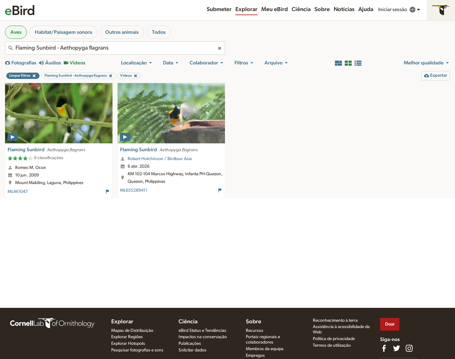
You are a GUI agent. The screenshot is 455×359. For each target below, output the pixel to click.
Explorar (246, 9)
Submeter (219, 9)
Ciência (301, 9)
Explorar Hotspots (128, 343)
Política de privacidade (334, 339)
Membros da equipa (264, 349)
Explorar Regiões (127, 337)
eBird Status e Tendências (202, 330)
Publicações (190, 343)
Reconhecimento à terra (335, 320)
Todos (159, 32)
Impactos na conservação (203, 337)
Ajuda (365, 9)
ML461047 (18, 191)
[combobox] (115, 48)
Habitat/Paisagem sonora (63, 32)
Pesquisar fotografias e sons (137, 350)
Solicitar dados (192, 350)
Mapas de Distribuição (132, 330)
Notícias (344, 9)
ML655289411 (133, 190)
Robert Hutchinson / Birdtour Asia (160, 159)
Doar (390, 324)
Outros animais (122, 32)
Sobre (322, 9)
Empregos (255, 355)
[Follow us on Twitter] (396, 348)
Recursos (254, 330)
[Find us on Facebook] (384, 348)
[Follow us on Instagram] (409, 348)
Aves (15, 32)
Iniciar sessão (392, 9)
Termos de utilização (332, 345)
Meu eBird (274, 9)
